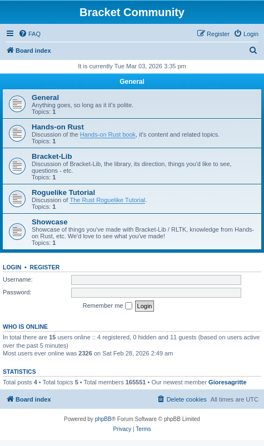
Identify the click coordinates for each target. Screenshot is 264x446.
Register (45, 267)
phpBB (103, 419)
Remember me (107, 306)
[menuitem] (29, 34)
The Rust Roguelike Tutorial (107, 200)
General (132, 82)
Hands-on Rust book (108, 134)
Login (12, 267)
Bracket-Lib (52, 156)
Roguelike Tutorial (63, 192)
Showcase (50, 222)
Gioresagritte (227, 382)
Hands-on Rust (58, 127)
